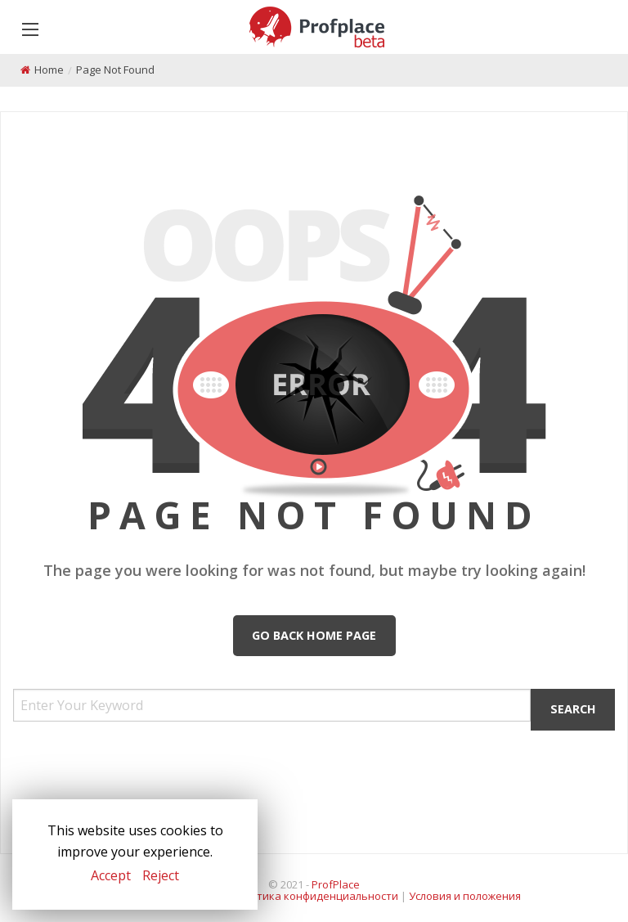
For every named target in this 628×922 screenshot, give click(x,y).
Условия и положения (465, 895)
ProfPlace (336, 884)
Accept (111, 875)
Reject (160, 875)
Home (49, 69)
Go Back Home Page (314, 635)
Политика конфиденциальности (314, 895)
